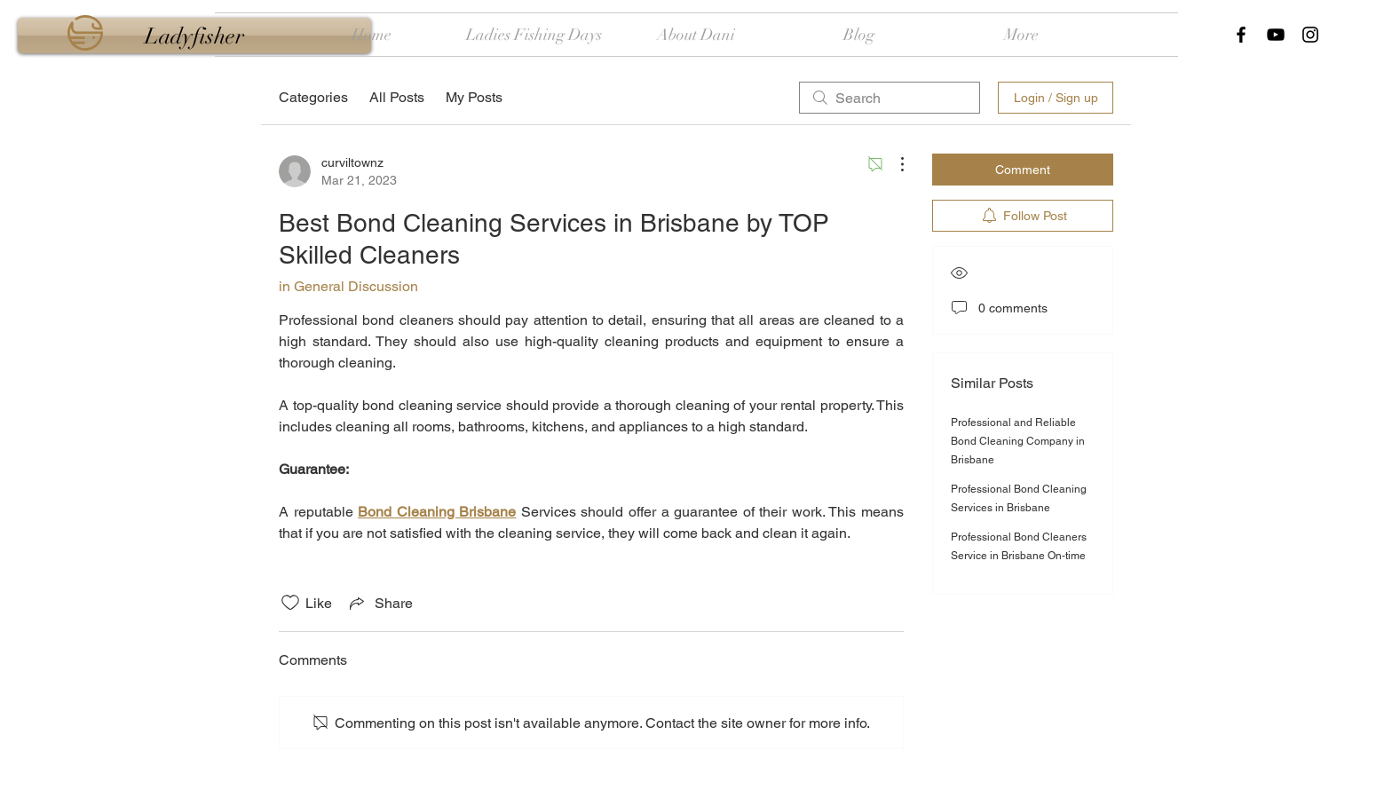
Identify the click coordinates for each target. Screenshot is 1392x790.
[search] (889, 98)
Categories (313, 97)
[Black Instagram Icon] (1310, 34)
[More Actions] (893, 164)
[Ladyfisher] (194, 35)
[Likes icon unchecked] (290, 602)
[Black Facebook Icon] (1241, 34)
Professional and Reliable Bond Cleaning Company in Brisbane (1018, 441)
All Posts (396, 97)
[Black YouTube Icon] (1275, 34)
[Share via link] (379, 602)
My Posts (474, 97)
